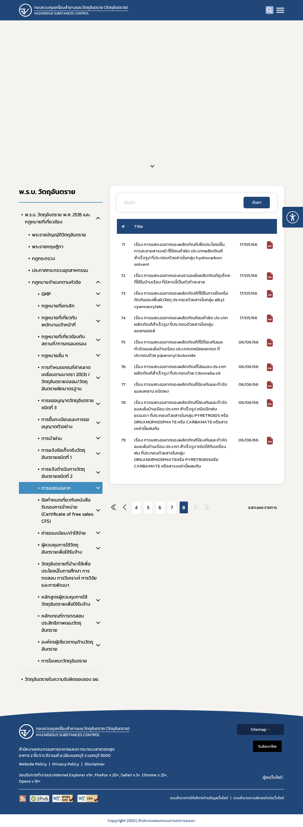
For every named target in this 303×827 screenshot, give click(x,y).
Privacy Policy (65, 764)
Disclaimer (95, 764)
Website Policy (33, 764)
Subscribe (267, 746)
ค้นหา (256, 202)
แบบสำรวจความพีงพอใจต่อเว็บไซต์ (258, 798)
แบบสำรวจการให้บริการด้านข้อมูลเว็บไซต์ (199, 798)
